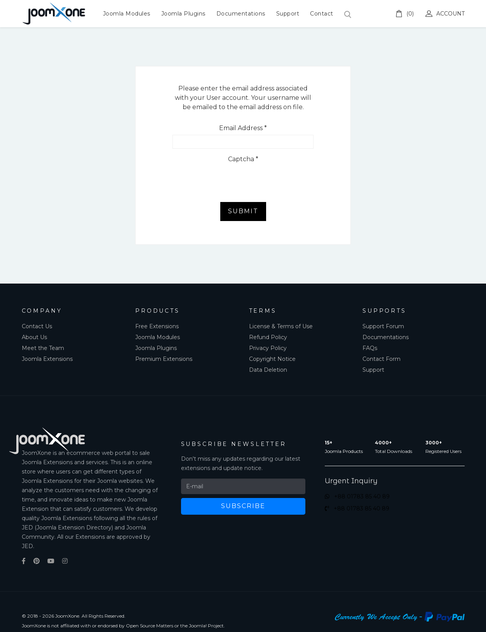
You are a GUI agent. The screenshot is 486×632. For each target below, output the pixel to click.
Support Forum (383, 326)
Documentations (240, 13)
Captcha (243, 159)
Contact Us (37, 326)
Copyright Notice (272, 358)
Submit (243, 211)
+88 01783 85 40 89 (357, 496)
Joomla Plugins (183, 13)
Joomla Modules (126, 13)
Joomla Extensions (47, 358)
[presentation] (231, 181)
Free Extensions (157, 326)
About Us (34, 337)
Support (288, 13)
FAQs (369, 348)
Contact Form (381, 358)
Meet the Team (43, 348)
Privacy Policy (268, 348)
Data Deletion (268, 369)
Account (445, 13)
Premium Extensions (163, 358)
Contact (321, 13)
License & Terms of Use (281, 326)
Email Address (243, 128)
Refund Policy (268, 337)
